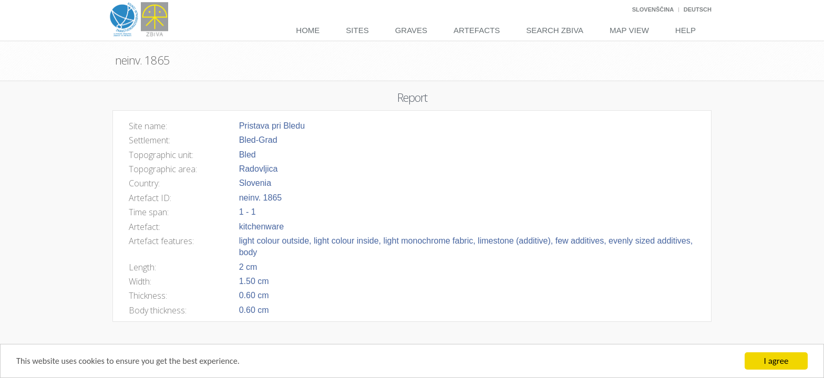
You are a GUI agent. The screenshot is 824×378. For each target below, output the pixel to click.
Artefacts (477, 30)
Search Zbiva (554, 30)
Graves (411, 30)
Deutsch (698, 9)
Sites (357, 30)
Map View (629, 30)
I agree (776, 360)
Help (685, 30)
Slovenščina (653, 9)
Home (308, 30)
